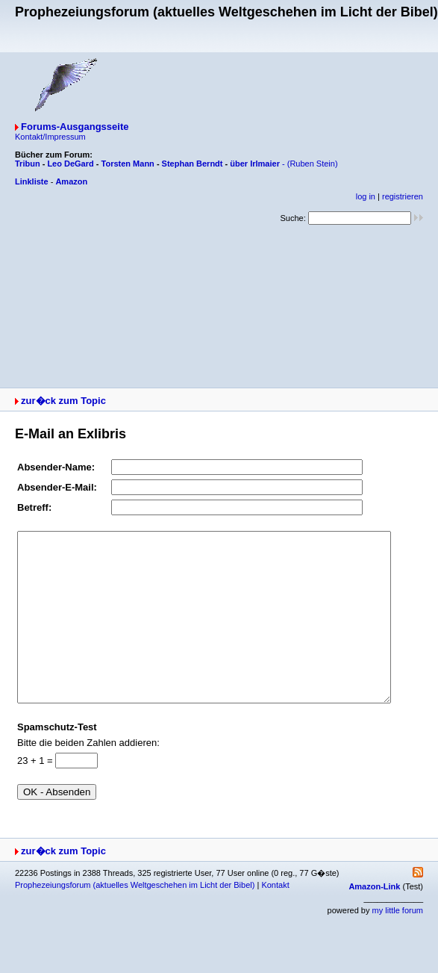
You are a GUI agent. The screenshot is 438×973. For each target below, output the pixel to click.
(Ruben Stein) (312, 163)
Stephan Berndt (192, 163)
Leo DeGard (70, 163)
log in (365, 196)
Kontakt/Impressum (50, 136)
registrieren (402, 196)
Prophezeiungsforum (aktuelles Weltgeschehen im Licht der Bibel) (134, 918)
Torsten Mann (127, 163)
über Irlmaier (255, 163)
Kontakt (275, 918)
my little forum (397, 943)
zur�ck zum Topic (63, 400)
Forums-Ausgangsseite (74, 126)
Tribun (27, 163)
